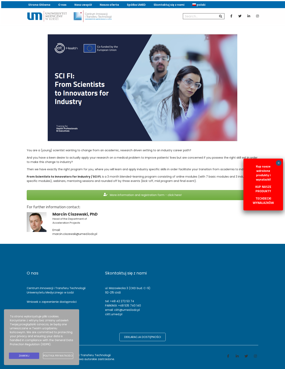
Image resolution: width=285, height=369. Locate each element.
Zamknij (24, 356)
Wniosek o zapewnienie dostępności (52, 302)
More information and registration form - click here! (143, 197)
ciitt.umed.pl (113, 314)
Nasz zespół (82, 4)
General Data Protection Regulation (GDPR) (41, 344)
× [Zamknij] (278, 163)
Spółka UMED (135, 4)
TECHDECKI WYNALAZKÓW (263, 200)
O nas (62, 4)
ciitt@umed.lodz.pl (127, 310)
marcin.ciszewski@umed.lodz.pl (74, 236)
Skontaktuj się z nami (168, 4)
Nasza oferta (108, 4)
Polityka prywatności (58, 356)
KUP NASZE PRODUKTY (263, 188)
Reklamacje (35, 311)
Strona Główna (39, 4)
